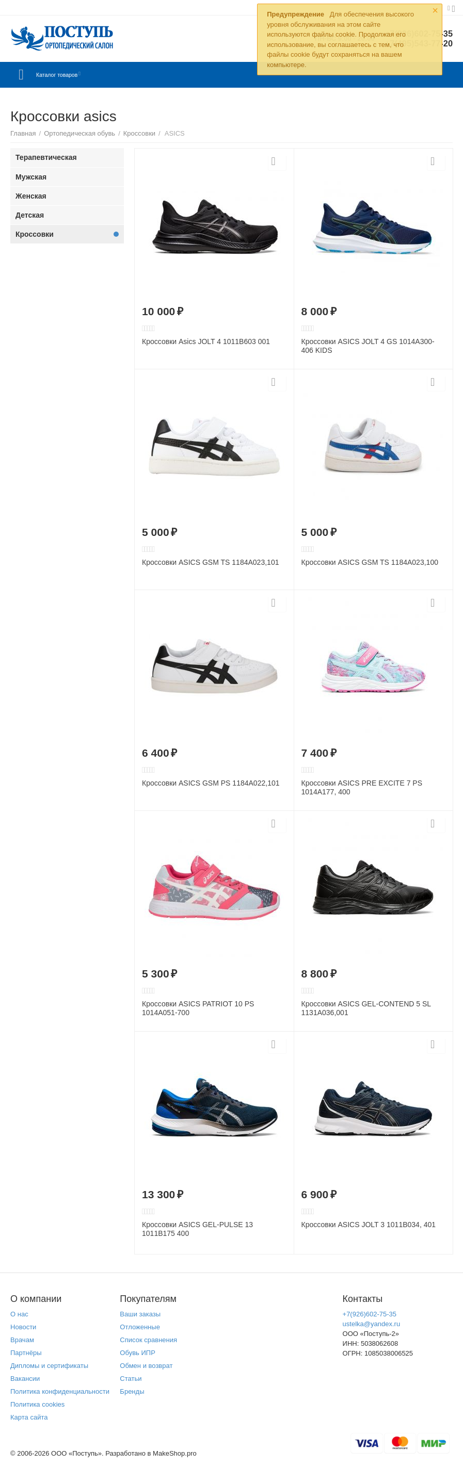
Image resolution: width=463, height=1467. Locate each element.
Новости (23, 1327)
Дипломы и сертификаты (49, 1366)
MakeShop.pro (175, 1453)
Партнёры (26, 1353)
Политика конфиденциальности (59, 1391)
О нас (19, 1314)
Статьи (130, 1378)
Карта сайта (29, 1417)
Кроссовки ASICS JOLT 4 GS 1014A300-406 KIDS (368, 345)
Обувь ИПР (137, 1353)
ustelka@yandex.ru (372, 1324)
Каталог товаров (71, 75)
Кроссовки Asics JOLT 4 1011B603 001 (206, 341)
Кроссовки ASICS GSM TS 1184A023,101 (210, 562)
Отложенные (140, 1327)
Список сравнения (148, 1340)
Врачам (22, 1340)
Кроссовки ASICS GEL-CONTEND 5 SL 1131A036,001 (366, 1008)
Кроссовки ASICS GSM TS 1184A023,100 (370, 562)
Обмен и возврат (146, 1366)
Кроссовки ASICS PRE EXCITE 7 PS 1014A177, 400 (362, 787)
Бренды (132, 1391)
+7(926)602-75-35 (370, 1314)
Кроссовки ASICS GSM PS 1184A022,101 (211, 783)
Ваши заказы (140, 1314)
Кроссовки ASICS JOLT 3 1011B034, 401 (368, 1224)
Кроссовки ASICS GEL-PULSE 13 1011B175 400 (197, 1228)
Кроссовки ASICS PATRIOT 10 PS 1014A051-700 (198, 1008)
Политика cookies (37, 1404)
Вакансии (25, 1378)
